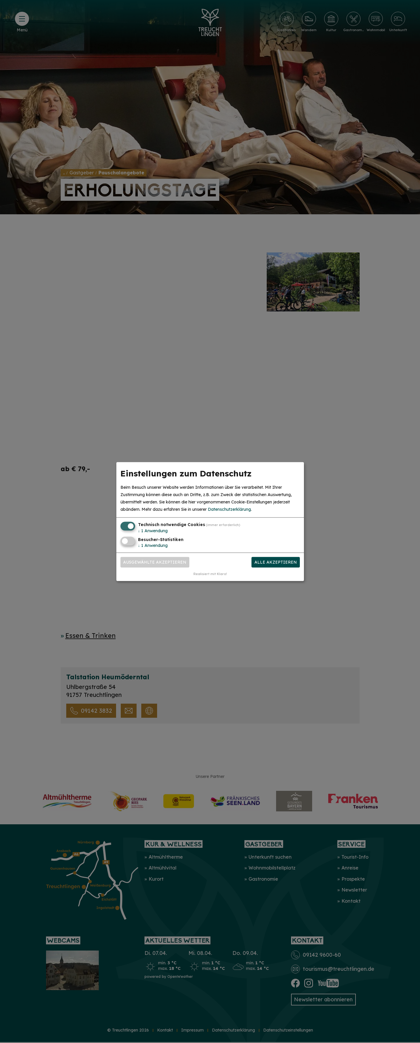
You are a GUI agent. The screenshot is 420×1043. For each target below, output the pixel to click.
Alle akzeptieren (275, 562)
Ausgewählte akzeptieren (154, 562)
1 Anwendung (153, 531)
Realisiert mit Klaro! (210, 574)
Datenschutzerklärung (229, 509)
